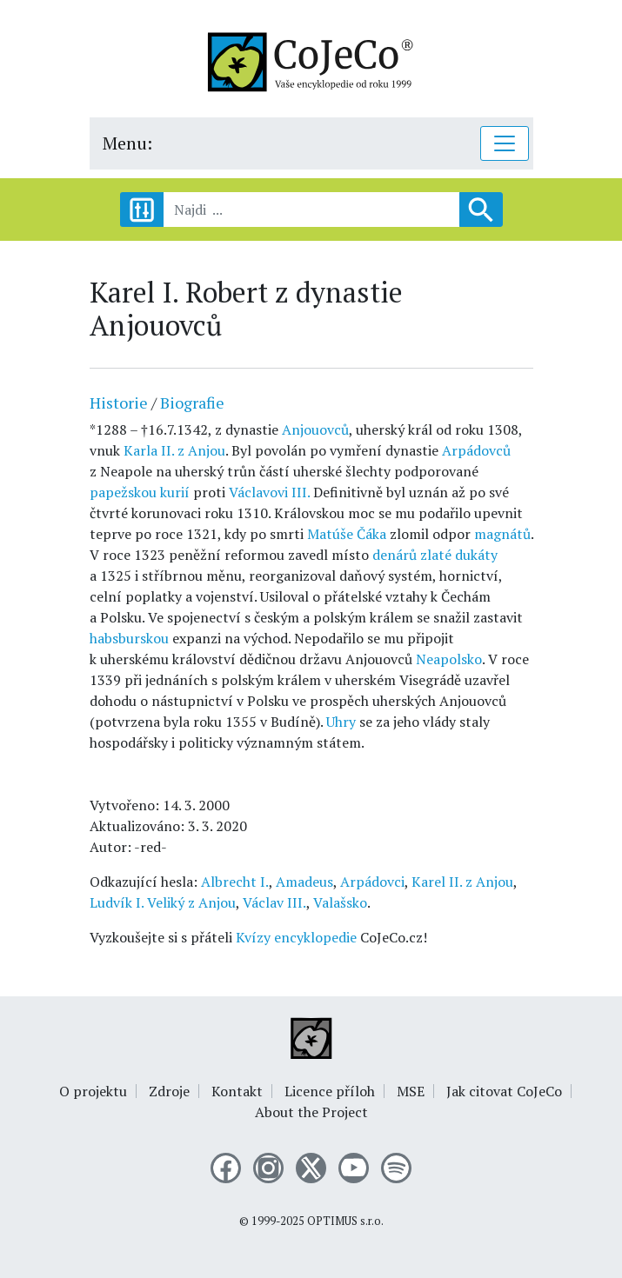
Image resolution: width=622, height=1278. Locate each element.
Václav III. (274, 902)
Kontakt (237, 1091)
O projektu (93, 1091)
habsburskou (129, 638)
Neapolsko (449, 659)
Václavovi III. (269, 492)
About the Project (311, 1112)
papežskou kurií (140, 492)
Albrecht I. (235, 881)
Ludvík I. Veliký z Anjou (163, 902)
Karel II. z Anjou (462, 881)
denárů (394, 554)
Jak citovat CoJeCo (504, 1091)
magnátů (502, 533)
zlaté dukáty (459, 554)
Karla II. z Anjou (174, 450)
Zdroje (169, 1091)
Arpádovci (372, 881)
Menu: (127, 143)
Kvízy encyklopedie (296, 937)
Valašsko (340, 902)
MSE (411, 1091)
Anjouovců (315, 429)
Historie (119, 402)
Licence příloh (329, 1091)
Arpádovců (476, 450)
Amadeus (304, 881)
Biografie (192, 402)
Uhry (341, 721)
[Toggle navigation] (504, 143)
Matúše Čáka (346, 533)
